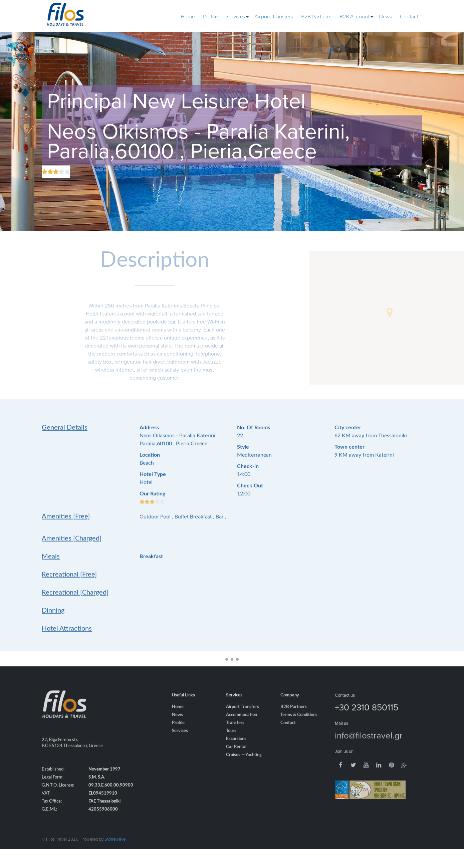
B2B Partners (316, 16)
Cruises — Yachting (244, 763)
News (385, 16)
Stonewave (115, 839)
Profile (210, 16)
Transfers (235, 731)
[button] (389, 312)
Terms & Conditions (298, 723)
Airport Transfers (273, 16)
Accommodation (241, 723)
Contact (409, 16)
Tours (231, 739)
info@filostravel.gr (369, 743)
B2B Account (354, 16)
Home (188, 16)
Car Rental (236, 755)
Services (235, 16)
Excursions (236, 747)
